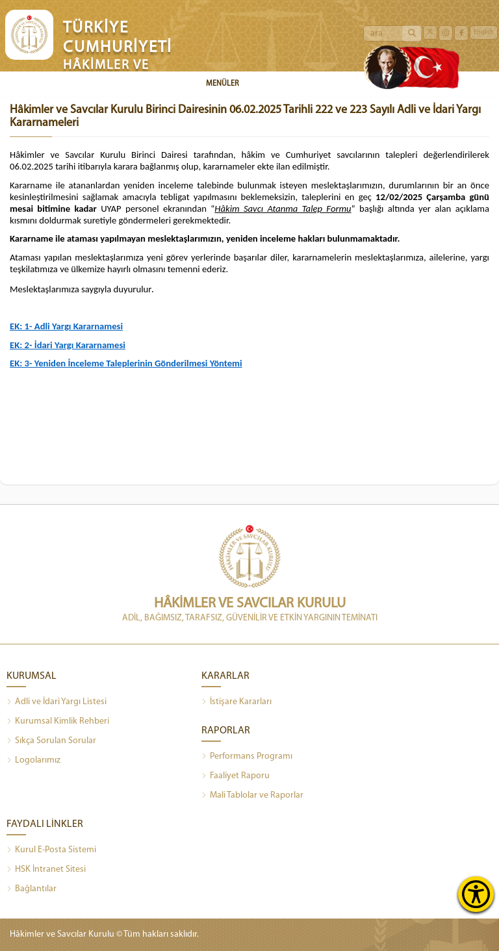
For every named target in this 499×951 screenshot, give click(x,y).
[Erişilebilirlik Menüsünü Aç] (476, 894)
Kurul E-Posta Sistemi (51, 850)
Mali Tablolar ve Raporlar (252, 795)
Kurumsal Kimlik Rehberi (57, 721)
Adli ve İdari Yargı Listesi (56, 702)
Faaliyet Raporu (235, 776)
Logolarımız (33, 760)
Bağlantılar (31, 889)
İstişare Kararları (236, 702)
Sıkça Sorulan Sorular (51, 741)
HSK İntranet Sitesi (46, 870)
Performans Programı (246, 757)
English (484, 32)
